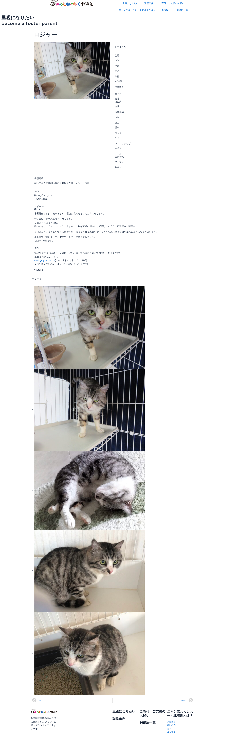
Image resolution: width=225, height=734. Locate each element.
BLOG (166, 9)
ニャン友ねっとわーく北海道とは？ (137, 9)
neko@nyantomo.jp (44, 260)
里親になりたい (130, 3)
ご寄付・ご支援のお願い (171, 3)
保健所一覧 (182, 9)
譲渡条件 (148, 3)
